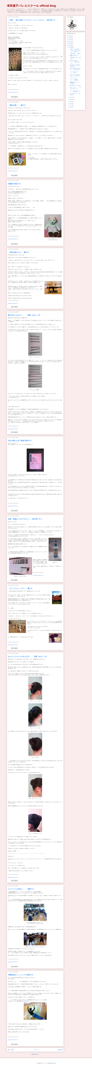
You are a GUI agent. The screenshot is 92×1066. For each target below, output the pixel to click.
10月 (71, 99)
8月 (71, 103)
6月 (71, 107)
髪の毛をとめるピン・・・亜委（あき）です (24, 315)
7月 (71, 105)
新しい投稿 (11, 1049)
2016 (70, 35)
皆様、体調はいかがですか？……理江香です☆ (25, 519)
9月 (71, 101)
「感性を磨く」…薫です (17, 105)
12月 (71, 47)
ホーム (36, 1049)
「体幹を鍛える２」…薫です (18, 252)
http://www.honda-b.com (13, 92)
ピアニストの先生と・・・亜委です (21, 889)
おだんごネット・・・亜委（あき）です (75, 88)
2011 (70, 45)
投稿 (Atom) (36, 1054)
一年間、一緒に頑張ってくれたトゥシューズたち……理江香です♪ (32, 20)
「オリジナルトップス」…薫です (20, 588)
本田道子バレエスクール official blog (31, 5)
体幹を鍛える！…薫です (75, 85)
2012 (70, 43)
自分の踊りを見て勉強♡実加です (20, 440)
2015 (70, 37)
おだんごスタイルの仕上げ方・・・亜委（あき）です (27, 656)
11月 (71, 97)
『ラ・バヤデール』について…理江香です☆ (75, 91)
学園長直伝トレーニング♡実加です (20, 975)
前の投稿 (60, 1049)
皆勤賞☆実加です (14, 184)
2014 (70, 39)
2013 (70, 41)
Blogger (54, 1063)
